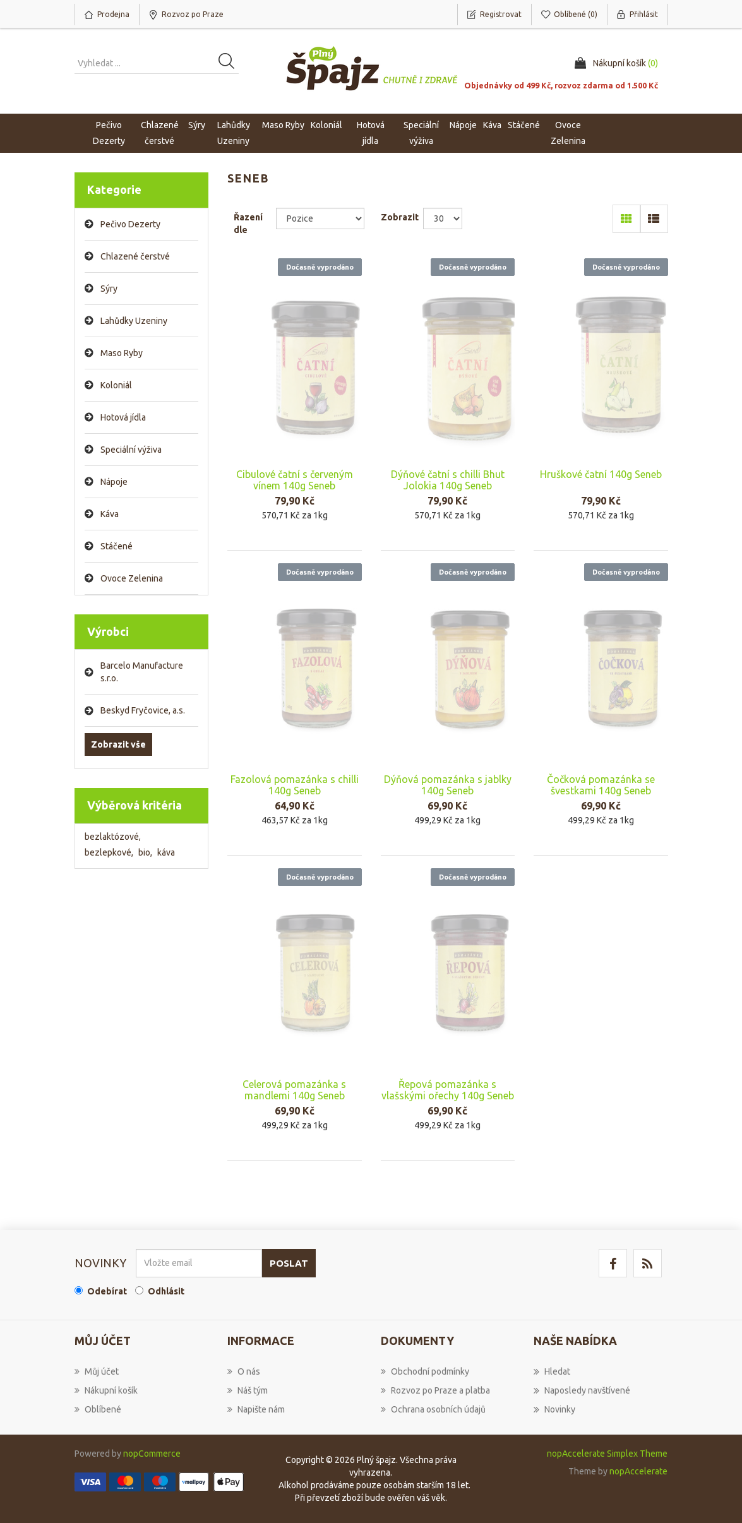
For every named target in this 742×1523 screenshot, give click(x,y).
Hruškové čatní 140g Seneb (601, 474)
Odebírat (107, 1291)
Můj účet (97, 1371)
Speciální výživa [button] (421, 133)
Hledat (552, 1371)
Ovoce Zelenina (131, 578)
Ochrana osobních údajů (433, 1409)
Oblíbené (98, 1409)
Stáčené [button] (524, 125)
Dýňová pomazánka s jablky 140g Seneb (448, 784)
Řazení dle (248, 223)
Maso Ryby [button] (283, 125)
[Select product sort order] (320, 218)
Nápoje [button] (463, 125)
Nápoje (114, 482)
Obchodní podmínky (425, 1371)
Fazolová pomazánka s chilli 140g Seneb (294, 784)
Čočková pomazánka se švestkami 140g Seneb (601, 784)
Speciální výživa (131, 450)
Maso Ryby (121, 353)
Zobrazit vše (118, 744)
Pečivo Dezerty (130, 224)
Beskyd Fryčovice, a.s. (142, 710)
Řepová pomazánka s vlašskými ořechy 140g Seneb (447, 1089)
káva (166, 852)
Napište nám (256, 1409)
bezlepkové (109, 852)
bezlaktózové (113, 837)
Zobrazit (400, 217)
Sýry (108, 289)
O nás (243, 1371)
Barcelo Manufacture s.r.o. (141, 671)
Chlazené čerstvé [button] (160, 133)
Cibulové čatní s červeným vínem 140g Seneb (294, 480)
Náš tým (247, 1390)
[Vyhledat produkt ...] (157, 63)
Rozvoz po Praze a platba (435, 1390)
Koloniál (116, 385)
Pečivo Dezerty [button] (109, 133)
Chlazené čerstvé (135, 256)
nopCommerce (152, 1453)
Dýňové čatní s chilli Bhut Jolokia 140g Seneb (448, 480)
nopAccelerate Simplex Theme (607, 1453)
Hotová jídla (123, 417)
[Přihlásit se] (199, 1263)
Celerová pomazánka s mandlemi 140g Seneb (294, 1089)
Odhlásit (166, 1291)
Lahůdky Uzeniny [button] (233, 133)
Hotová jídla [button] (371, 133)
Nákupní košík (106, 1390)
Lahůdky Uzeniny (133, 321)
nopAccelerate (638, 1471)
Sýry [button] (196, 125)
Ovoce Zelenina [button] (568, 133)
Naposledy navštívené (582, 1390)
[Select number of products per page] (442, 218)
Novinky (554, 1409)
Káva (492, 125)
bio (145, 852)
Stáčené (116, 546)
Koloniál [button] (326, 125)
